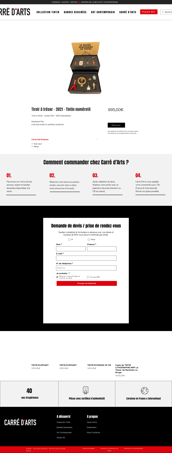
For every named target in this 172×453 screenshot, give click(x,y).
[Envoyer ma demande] (87, 283)
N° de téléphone (63, 263)
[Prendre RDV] (148, 11)
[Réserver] (116, 125)
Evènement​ (91, 427)
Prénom (91, 244)
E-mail (59, 254)
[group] (86, 356)
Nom (58, 244)
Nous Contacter (93, 432)
